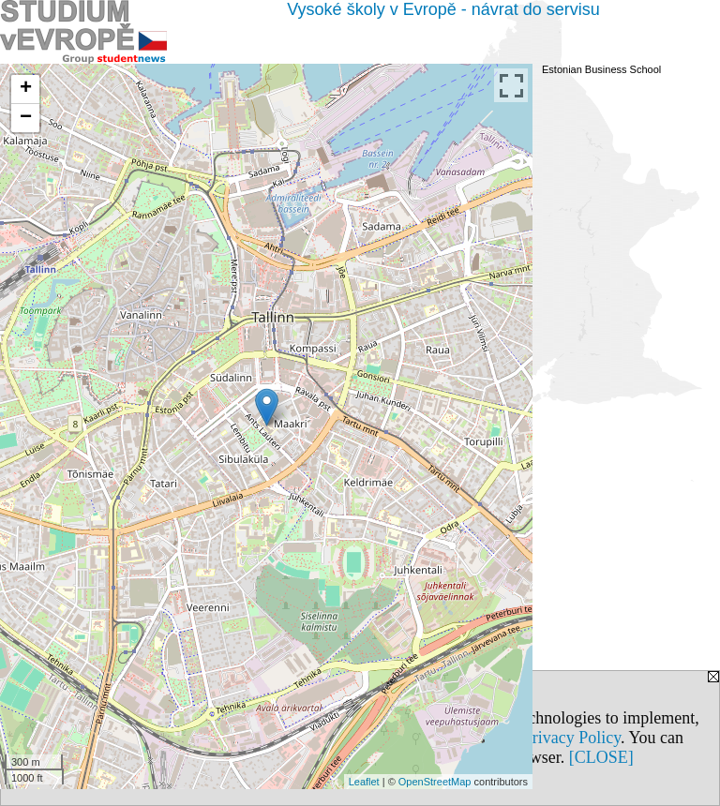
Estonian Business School (601, 69)
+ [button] (26, 89)
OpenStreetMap (435, 781)
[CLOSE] (601, 757)
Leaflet (364, 781)
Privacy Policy (572, 737)
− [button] (26, 118)
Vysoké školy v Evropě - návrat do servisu (443, 9)
